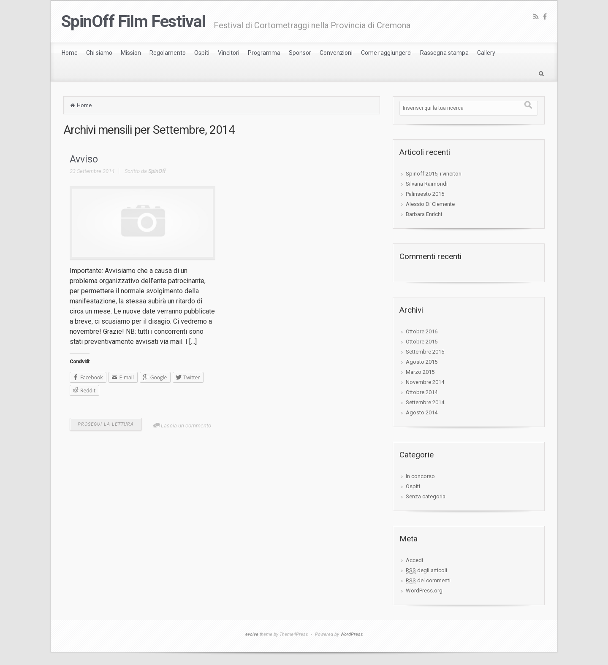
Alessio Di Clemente (430, 204)
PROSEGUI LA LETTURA (106, 424)
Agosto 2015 (421, 362)
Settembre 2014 (425, 402)
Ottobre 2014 (421, 392)
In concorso (420, 476)
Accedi (414, 560)
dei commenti (428, 580)
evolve (251, 634)
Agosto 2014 (421, 412)
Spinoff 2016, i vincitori (433, 173)
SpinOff (157, 171)
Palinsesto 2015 (425, 194)
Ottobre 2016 (421, 331)
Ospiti (413, 486)
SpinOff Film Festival (133, 21)
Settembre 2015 (425, 352)
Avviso (84, 159)
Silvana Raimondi (427, 184)
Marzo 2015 (420, 372)
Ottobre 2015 (421, 341)
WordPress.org (424, 590)
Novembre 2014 (425, 382)
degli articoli (426, 570)
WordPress (351, 634)
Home (84, 105)
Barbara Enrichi (424, 214)
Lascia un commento (186, 425)
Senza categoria (425, 496)
